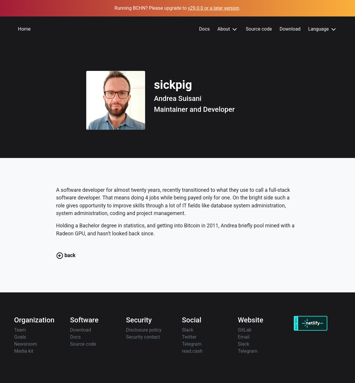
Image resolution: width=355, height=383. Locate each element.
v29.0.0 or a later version (213, 8)
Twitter (189, 337)
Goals (20, 337)
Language (322, 29)
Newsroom (25, 344)
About (228, 29)
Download (290, 29)
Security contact (143, 337)
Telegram (191, 344)
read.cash (192, 351)
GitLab (244, 330)
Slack (187, 330)
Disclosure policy (144, 330)
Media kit (23, 351)
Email (244, 337)
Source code (259, 29)
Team (20, 330)
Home (24, 29)
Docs (204, 29)
